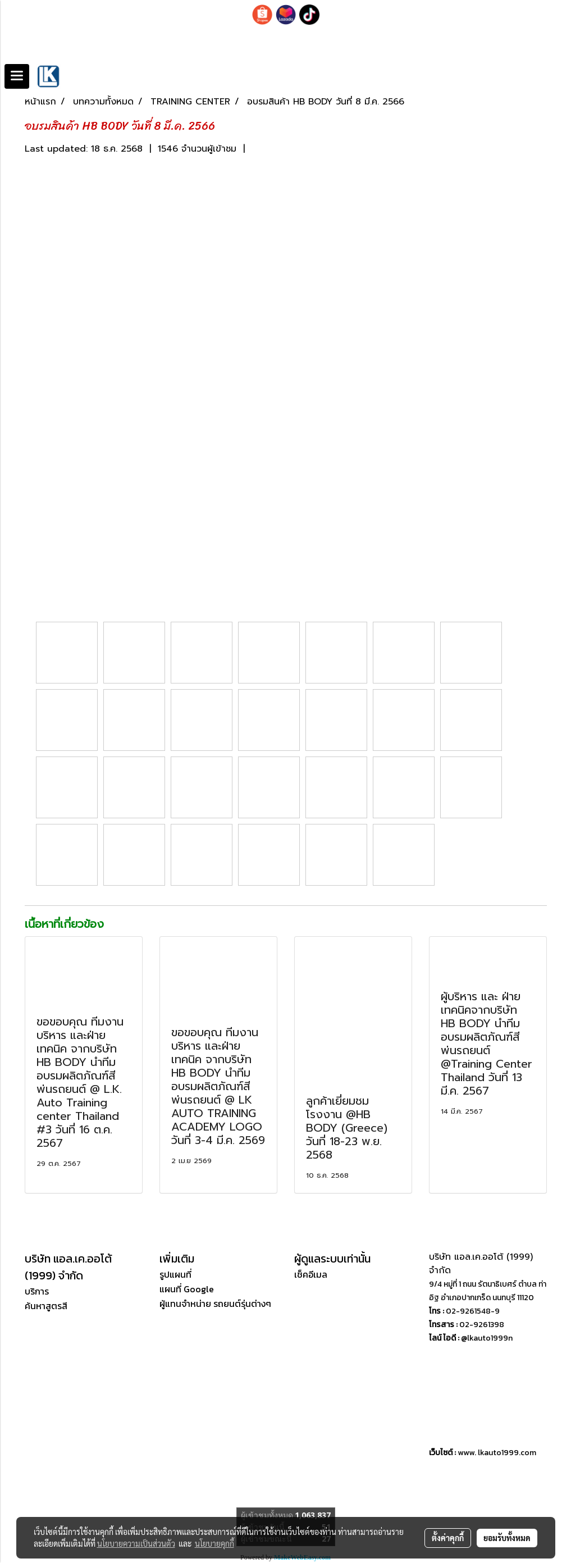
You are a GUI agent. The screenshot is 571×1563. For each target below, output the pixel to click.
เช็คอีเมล (310, 1274)
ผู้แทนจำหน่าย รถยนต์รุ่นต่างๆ (215, 1303)
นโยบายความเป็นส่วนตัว (136, 1543)
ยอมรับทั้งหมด (507, 1538)
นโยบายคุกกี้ (214, 1543)
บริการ (37, 1291)
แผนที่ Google (186, 1289)
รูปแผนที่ (175, 1274)
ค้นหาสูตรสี (46, 1306)
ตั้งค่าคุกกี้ (448, 1538)
